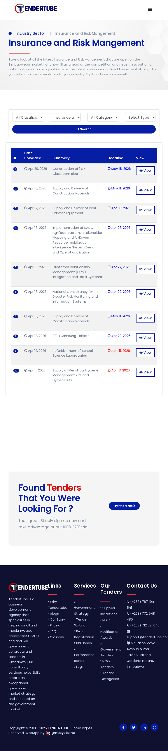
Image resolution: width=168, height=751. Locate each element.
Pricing (54, 625)
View (145, 170)
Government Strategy (84, 608)
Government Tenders (110, 649)
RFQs (105, 619)
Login (79, 666)
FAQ (52, 631)
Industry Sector (27, 33)
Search (84, 129)
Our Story (56, 619)
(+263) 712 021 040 (143, 625)
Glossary (56, 637)
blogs (53, 613)
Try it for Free (124, 506)
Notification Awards (109, 632)
